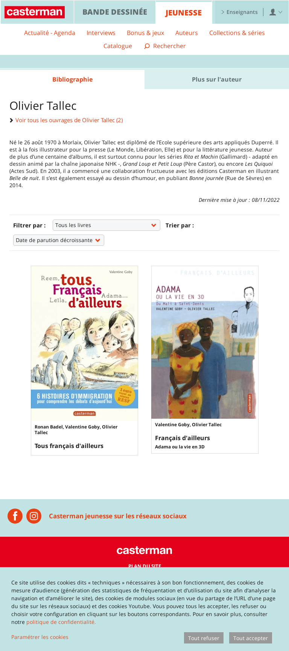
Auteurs (186, 33)
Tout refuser (203, 638)
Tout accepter (250, 638)
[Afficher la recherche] (164, 46)
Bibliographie (72, 79)
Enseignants (239, 11)
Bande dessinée (114, 12)
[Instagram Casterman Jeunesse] (33, 516)
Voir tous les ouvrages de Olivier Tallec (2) (66, 120)
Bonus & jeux (145, 33)
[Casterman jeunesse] (15, 516)
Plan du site (144, 566)
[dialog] (144, 609)
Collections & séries (237, 33)
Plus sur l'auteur (217, 79)
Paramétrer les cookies (39, 636)
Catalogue (117, 46)
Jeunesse (184, 13)
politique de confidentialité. (61, 621)
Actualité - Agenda (49, 33)
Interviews (101, 33)
